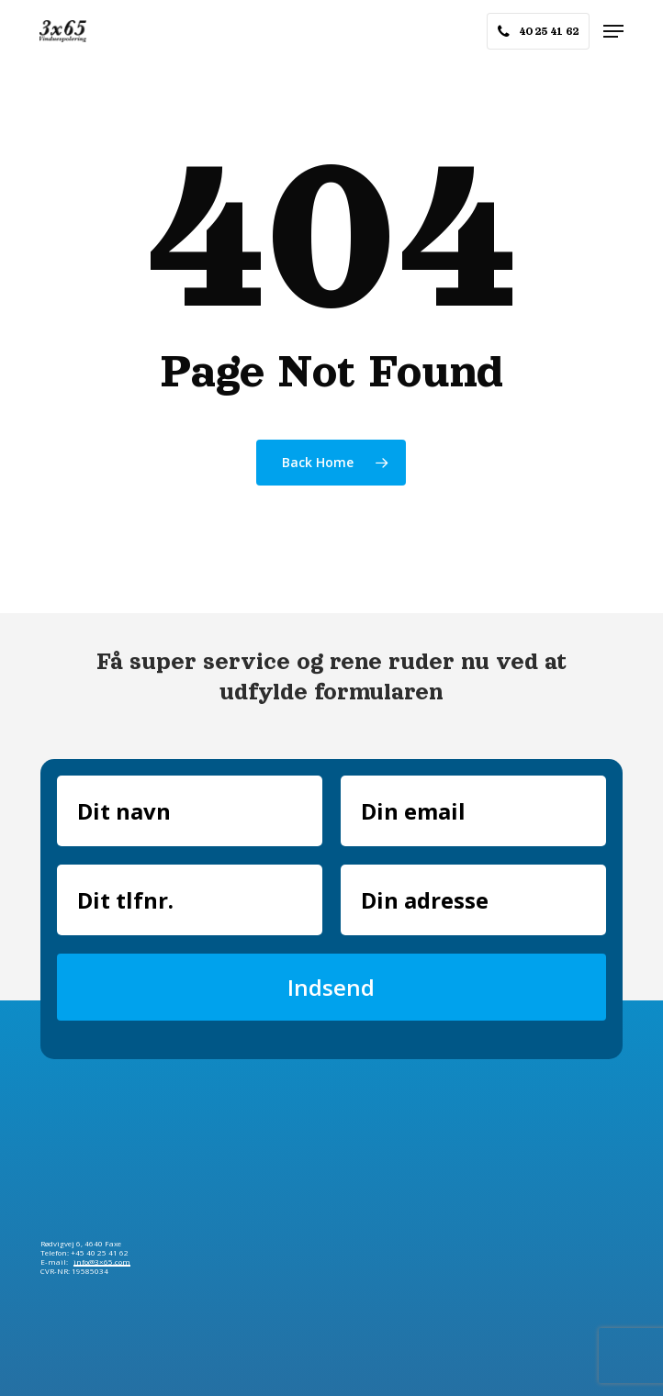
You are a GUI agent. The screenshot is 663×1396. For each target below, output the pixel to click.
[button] (613, 31)
